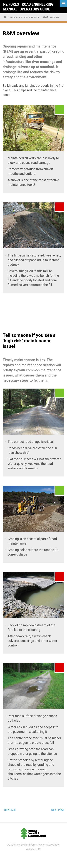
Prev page (9, 810)
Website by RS (33, 849)
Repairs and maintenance (25, 17)
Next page (57, 810)
